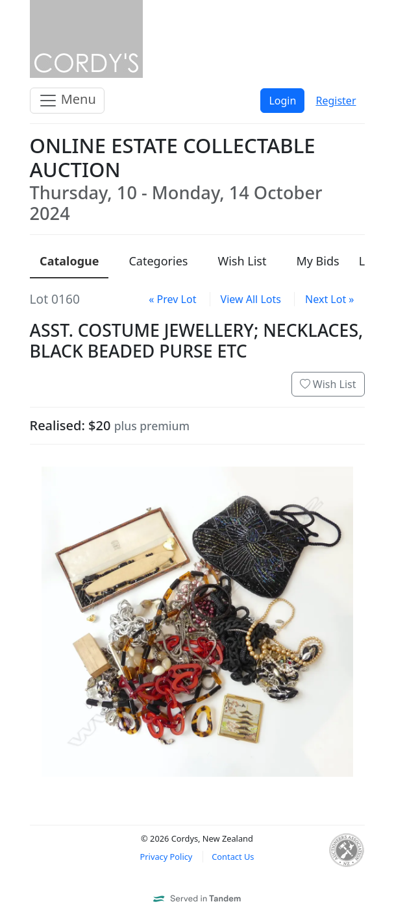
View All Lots (251, 299)
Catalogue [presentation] (69, 261)
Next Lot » (329, 299)
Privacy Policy (166, 856)
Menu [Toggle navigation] (67, 100)
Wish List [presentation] (241, 261)
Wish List (328, 384)
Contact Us (233, 856)
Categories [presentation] (158, 261)
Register (335, 100)
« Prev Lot (172, 299)
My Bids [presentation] (317, 261)
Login (282, 100)
